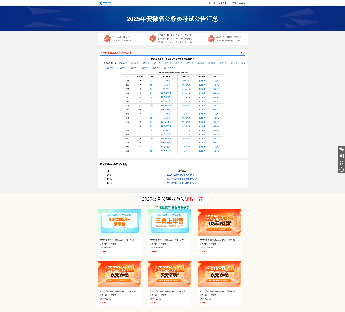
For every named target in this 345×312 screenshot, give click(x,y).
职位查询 (170, 39)
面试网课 (238, 40)
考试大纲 (179, 35)
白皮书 (170, 42)
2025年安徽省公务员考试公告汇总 (182, 179)
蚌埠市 (146, 63)
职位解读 (202, 85)
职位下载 (170, 35)
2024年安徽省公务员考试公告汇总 (182, 183)
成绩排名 (220, 37)
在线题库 (179, 42)
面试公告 (220, 40)
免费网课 (241, 3)
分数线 (229, 37)
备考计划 (188, 39)
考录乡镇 (216, 85)
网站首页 (213, 3)
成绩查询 (117, 40)
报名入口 (117, 37)
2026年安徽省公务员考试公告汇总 (182, 175)
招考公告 (162, 35)
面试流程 (229, 40)
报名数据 (162, 42)
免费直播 (128, 40)
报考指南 (162, 39)
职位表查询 (166, 85)
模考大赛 (188, 42)
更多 (243, 52)
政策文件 (188, 35)
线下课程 (232, 3)
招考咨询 (223, 3)
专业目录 (179, 39)
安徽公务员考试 (166, 72)
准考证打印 (128, 37)
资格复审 (238, 37)
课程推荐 (194, 199)
